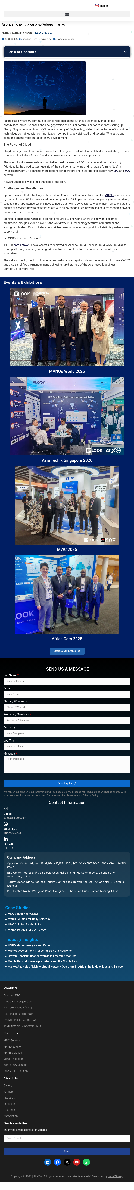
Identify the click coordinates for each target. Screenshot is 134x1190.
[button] (67, 22)
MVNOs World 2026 (67, 379)
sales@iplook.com (15, 826)
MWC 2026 (67, 557)
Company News (22, 41)
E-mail (8, 696)
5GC (127, 179)
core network (22, 253)
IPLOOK (8, 856)
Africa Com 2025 (67, 647)
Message (9, 761)
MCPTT (109, 203)
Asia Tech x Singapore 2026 (67, 468)
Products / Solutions (17, 722)
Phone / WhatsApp (16, 709)
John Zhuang (115, 1184)
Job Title (9, 748)
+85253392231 (13, 841)
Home (5, 41)
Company (9, 735)
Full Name (10, 683)
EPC (116, 179)
